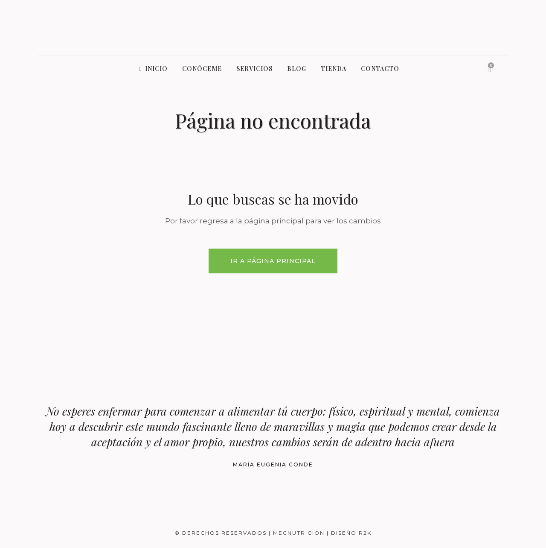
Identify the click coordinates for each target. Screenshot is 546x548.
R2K (365, 533)
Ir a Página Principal (273, 261)
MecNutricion (300, 533)
